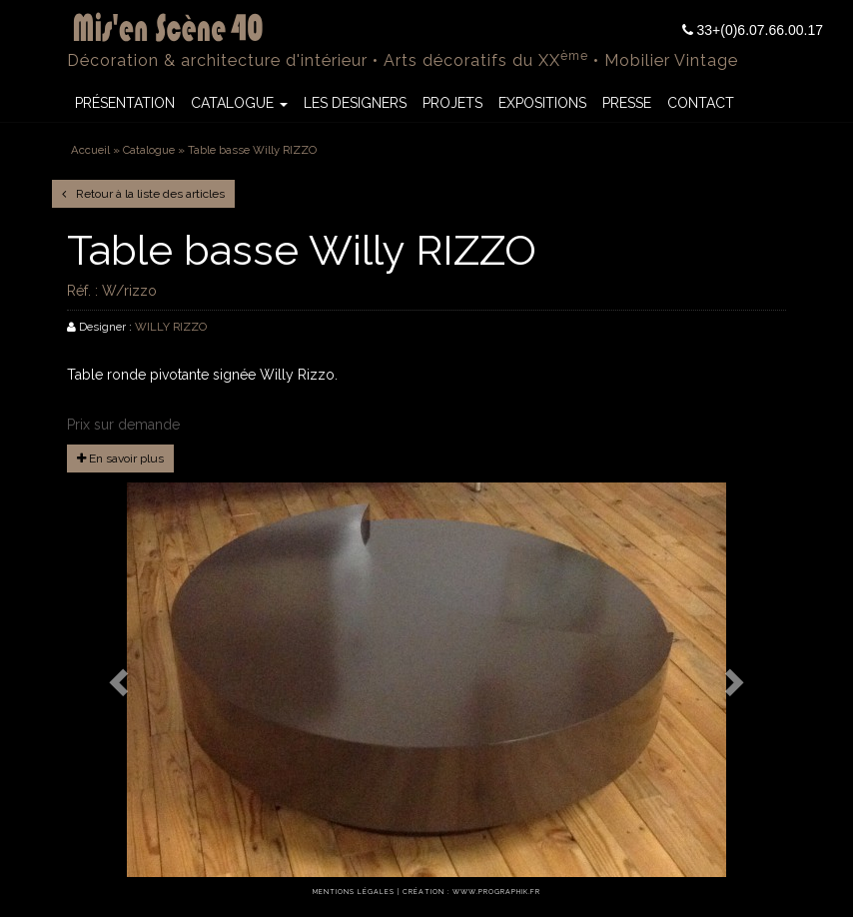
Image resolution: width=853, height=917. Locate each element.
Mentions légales (354, 892)
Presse (626, 103)
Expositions (542, 103)
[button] (121, 681)
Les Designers (355, 103)
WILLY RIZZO (171, 327)
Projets (452, 103)
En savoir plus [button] (120, 458)
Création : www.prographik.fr (471, 892)
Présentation (125, 103)
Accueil (90, 150)
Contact (700, 103)
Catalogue (239, 103)
